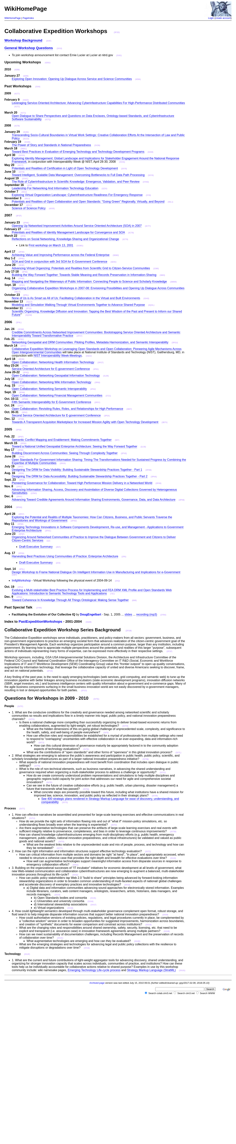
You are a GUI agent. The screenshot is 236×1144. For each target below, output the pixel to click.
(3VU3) (127, 885)
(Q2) (48, 541)
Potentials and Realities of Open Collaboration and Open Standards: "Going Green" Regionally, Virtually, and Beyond (88, 201)
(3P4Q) (26, 373)
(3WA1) (23, 149)
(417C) (17, 107)
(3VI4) (37, 87)
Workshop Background (23, 40)
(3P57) (20, 467)
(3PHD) (74, 521)
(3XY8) (124, 169)
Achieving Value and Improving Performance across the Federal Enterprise (61, 254)
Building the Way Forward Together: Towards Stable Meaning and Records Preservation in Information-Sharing (84, 274)
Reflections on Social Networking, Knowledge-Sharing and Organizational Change (65, 239)
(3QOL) (151, 305)
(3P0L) (26, 295)
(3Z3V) (104, 189)
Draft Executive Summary (36, 546)
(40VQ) (29, 205)
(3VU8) (70, 908)
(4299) (25, 76)
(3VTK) (86, 749)
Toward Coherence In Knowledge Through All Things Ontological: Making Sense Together (70, 600)
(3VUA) (148, 925)
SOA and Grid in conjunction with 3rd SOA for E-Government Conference (59, 261)
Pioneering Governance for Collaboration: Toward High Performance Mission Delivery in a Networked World (82, 483)
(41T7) (17, 94)
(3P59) (21, 457)
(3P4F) (21, 265)
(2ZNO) (34, 493)
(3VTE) (96, 699)
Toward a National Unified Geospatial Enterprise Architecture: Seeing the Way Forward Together (74, 446)
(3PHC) (48, 531)
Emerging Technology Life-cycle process (94, 970)
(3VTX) (61, 842)
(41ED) (26, 100)
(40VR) (52, 209)
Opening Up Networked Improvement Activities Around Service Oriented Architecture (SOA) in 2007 (77, 225)
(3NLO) (17, 292)
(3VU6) (90, 901)
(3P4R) (25, 366)
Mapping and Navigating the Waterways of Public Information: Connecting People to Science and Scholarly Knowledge (89, 281)
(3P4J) (27, 229)
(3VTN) (37, 766)
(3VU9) (165, 915)
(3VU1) (76, 865)
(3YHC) (25, 179)
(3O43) (146, 298)
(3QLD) (29, 302)
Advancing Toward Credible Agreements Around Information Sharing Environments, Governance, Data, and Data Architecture (93, 499)
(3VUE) (87, 948)
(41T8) (17, 126)
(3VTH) (125, 726)
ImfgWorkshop (21, 580)
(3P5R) (20, 524)
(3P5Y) (97, 402)
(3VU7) (93, 905)
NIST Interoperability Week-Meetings (58, 355)
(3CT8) (131, 233)
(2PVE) (124, 453)
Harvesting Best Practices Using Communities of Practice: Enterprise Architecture (65, 556)
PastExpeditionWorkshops (40, 621)
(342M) (88, 622)
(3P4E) (25, 272)
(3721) (108, 396)
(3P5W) (25, 399)
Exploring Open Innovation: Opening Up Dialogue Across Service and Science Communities (72, 79)
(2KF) (58, 547)
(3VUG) (182, 970)
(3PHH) (19, 507)
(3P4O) (21, 386)
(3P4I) (22, 236)
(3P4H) (21, 252)
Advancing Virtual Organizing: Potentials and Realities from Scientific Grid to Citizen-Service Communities (81, 268)
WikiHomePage (12, 18)
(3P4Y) (19, 497)
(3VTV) (114, 825)
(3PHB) (148, 470)
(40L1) (170, 202)
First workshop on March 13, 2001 (51, 245)
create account (223, 18)
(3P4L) (19, 323)
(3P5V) (20, 406)
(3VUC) (60, 938)
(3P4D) (21, 279)
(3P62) (24, 412)
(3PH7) (79, 336)
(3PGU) (175, 343)
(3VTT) (22, 809)
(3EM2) (116, 255)
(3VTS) (65, 802)
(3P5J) (20, 587)
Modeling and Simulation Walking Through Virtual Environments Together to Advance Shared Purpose (78, 304)
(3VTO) (163, 773)
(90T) (117, 440)
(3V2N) (97, 145)
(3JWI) (156, 269)
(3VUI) (59, 48)
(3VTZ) (148, 852)
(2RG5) (63, 463)
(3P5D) (23, 443)
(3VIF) (48, 41)
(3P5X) (107, 416)
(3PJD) (117, 32)
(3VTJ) (41, 743)
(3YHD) (146, 182)
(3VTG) (32, 719)
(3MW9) (173, 282)
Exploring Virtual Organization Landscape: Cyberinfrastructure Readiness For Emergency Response (77, 194)
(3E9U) (113, 262)
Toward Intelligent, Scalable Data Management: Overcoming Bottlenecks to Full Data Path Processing (78, 175)
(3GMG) (80, 246)
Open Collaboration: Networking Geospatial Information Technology (56, 375)
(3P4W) (21, 329)
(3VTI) (106, 733)
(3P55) (21, 473)
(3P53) (22, 480)
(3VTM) (146, 759)
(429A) (138, 79)
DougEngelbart (90, 614)
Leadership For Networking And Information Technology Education (55, 188)
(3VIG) (119, 55)
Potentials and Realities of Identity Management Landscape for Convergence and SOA (68, 232)
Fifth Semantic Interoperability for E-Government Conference (51, 402)
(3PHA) (154, 477)
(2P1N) (50, 671)
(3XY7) (20, 165)
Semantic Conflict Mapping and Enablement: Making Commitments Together (62, 439)
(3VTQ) (86, 789)
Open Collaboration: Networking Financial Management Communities (57, 395)
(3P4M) (21, 419)
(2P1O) (84, 691)
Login (211, 18)
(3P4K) (26, 223)
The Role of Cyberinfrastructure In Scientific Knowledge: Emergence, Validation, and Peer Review (76, 181)
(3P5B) (20, 450)
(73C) (112, 594)
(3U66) (26, 132)
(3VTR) (155, 796)
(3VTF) (20, 706)
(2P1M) (129, 631)
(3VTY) (60, 848)
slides (128, 614)
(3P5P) (21, 534)
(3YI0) (148, 195)
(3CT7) (148, 226)
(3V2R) (27, 142)
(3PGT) (101, 363)
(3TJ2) (28, 308)
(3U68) (150, 152)
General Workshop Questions (28, 48)
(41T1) (23, 113)
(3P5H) (19, 597)
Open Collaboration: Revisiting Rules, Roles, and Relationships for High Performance (67, 408)
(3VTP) (49, 783)
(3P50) (18, 430)
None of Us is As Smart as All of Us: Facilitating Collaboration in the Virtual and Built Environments (76, 298)
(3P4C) (22, 285)
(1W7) (14, 575)
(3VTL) (178, 753)
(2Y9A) (163, 615)
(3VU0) (173, 858)
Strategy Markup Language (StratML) (151, 970)
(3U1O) (26, 139)
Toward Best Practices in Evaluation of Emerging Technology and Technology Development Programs (78, 151)
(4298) (17, 70)
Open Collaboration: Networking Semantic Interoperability (49, 388)
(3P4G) (21, 259)
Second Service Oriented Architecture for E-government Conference (56, 415)
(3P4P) (20, 379)
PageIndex (28, 18)
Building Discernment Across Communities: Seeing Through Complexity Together (65, 453)
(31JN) (106, 376)
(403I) (29, 185)
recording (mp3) (146, 614)
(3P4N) (22, 392)
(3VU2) (75, 875)
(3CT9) (125, 239)
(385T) (129, 409)
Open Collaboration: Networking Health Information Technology (53, 362)
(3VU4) (57, 895)
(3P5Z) (93, 389)
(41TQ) (48, 120)
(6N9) (134, 600)
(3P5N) (21, 553)
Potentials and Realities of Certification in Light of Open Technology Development (65, 168)
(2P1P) (169, 651)
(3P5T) (21, 514)
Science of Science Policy (29, 208)
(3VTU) (32, 818)
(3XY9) (21, 172)
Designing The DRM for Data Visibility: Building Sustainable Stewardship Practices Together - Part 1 (77, 469)
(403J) (24, 192)
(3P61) (96, 369)
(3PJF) (19, 216)
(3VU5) (93, 898)
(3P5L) (22, 569)
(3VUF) (27, 954)
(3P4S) (21, 359)
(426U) (48, 63)
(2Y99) (39, 608)
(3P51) (19, 487)
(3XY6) (151, 175)
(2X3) (58, 563)
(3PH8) (182, 500)
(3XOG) (21, 155)
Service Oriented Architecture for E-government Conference (51, 368)
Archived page (97, 982)
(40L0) (27, 199)
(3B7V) (165, 422)
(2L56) (143, 447)
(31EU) (89, 356)
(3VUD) (137, 941)
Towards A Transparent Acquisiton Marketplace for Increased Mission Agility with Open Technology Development (85, 422)
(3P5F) (21, 437)
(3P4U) (21, 339)
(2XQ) (117, 581)
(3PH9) (158, 483)
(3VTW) (173, 832)
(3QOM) (28, 315)
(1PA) (124, 557)
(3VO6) (122, 162)
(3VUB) (167, 931)
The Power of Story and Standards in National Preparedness (51, 145)
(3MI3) (162, 275)
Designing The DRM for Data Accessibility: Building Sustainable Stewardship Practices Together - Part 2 (80, 476)
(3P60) (97, 383)
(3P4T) (23, 346)
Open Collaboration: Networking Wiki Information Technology (51, 382)
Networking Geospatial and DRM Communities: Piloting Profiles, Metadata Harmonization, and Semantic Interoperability (90, 342)
